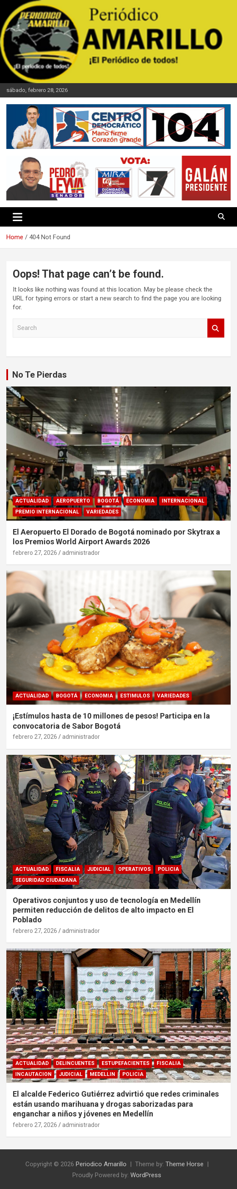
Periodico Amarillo (101, 1164)
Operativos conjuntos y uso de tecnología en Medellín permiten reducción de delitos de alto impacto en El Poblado (107, 910)
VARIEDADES (102, 512)
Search (215, 328)
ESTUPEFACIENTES (125, 1063)
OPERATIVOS (134, 869)
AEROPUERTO (73, 501)
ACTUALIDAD (32, 501)
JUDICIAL (99, 869)
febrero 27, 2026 (35, 552)
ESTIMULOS (135, 696)
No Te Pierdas (39, 375)
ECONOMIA (140, 501)
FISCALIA (68, 869)
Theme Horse (184, 1164)
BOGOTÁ (108, 501)
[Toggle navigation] (17, 217)
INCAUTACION (33, 1074)
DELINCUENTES (75, 1063)
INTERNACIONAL (183, 501)
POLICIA (168, 869)
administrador (81, 552)
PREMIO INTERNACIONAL (47, 512)
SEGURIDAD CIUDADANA (46, 880)
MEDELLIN (102, 1074)
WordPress (145, 1175)
